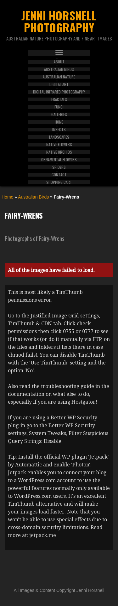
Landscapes (59, 137)
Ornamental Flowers (59, 160)
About (59, 62)
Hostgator (83, 402)
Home (59, 122)
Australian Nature (59, 77)
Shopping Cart (59, 182)
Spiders (59, 167)
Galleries (59, 114)
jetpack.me (42, 535)
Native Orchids (59, 152)
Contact (59, 175)
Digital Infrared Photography (59, 92)
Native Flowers (59, 144)
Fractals (59, 99)
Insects (59, 129)
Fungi (59, 107)
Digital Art (59, 84)
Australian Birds (59, 69)
